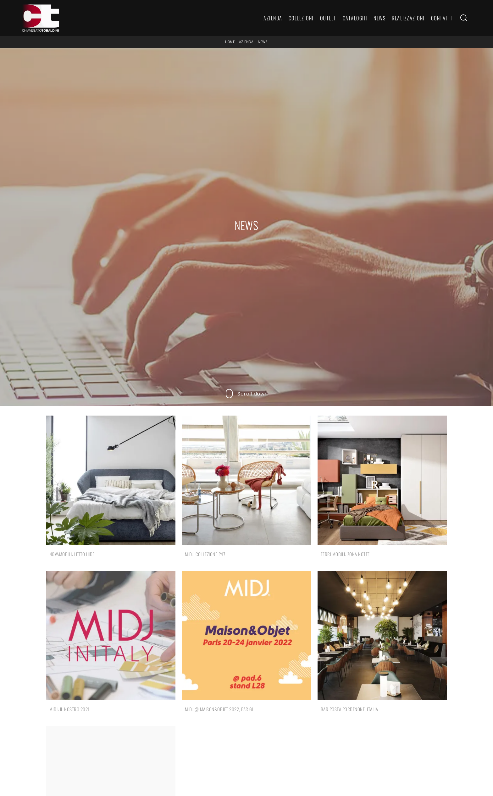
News (379, 18)
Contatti (441, 18)
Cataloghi (355, 18)
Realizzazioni (408, 18)
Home (230, 42)
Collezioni (301, 18)
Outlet (328, 18)
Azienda (272, 18)
